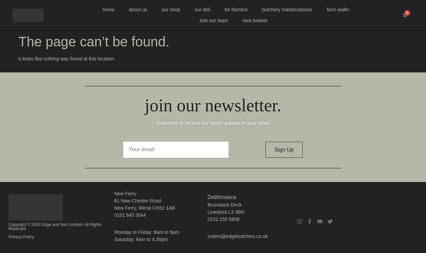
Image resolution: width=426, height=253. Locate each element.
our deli (202, 9)
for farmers (236, 9)
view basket (254, 20)
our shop (171, 9)
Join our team (213, 20)
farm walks (338, 9)
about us (138, 9)
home (108, 9)
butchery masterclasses (287, 9)
